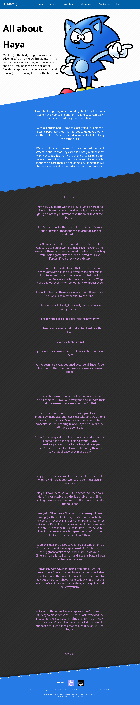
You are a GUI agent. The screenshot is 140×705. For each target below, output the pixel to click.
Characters (86, 4)
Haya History (68, 4)
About (53, 4)
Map (118, 4)
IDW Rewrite (104, 4)
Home (40, 4)
